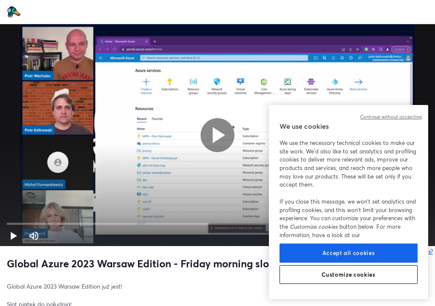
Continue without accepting (391, 117)
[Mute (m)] (34, 236)
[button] (13, 236)
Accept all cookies (348, 253)
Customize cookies (348, 274)
